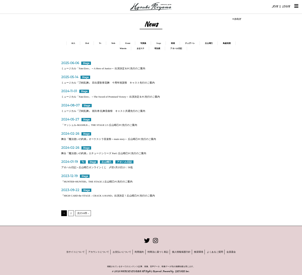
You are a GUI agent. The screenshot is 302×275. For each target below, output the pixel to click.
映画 (183, 43)
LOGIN (286, 6)
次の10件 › (83, 213)
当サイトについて (62, 251)
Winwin (131, 48)
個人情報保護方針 (184, 251)
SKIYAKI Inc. (182, 270)
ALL (79, 43)
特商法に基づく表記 (158, 251)
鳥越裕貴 (113, 48)
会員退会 (244, 251)
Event (136, 43)
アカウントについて (88, 251)
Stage (168, 43)
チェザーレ (200, 43)
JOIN (275, 6)
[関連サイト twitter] (147, 240)
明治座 (167, 48)
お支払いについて (115, 251)
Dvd (94, 43)
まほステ (149, 48)
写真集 (152, 43)
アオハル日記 (186, 48)
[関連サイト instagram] (155, 240)
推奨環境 (205, 251)
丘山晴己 (220, 43)
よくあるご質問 (225, 251)
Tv (107, 43)
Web (121, 43)
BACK (236, 19)
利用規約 (136, 251)
